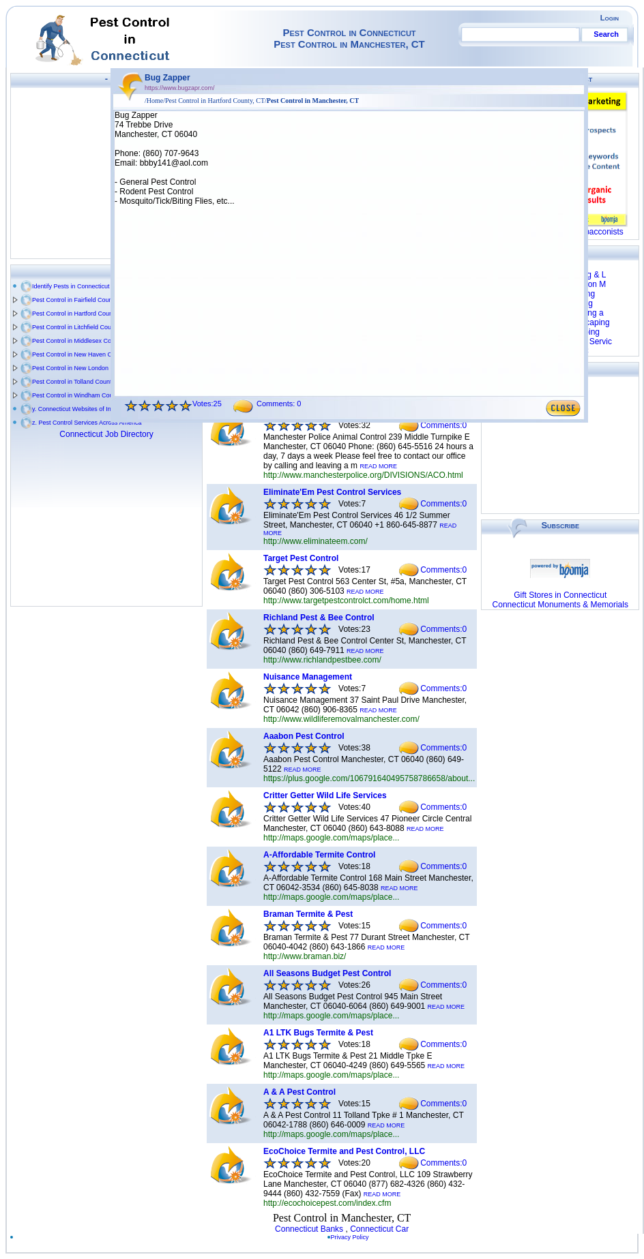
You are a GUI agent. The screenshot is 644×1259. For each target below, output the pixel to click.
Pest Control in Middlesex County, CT (83, 340)
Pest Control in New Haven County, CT (85, 354)
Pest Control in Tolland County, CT (79, 381)
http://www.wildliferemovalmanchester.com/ (341, 719)
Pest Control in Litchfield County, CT (81, 327)
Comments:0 (443, 425)
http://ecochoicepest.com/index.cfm (327, 1203)
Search (606, 34)
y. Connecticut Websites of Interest (79, 409)
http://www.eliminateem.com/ (315, 541)
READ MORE (378, 466)
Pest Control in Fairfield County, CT (80, 300)
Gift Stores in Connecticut (560, 595)
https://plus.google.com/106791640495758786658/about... (369, 778)
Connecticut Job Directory (106, 434)
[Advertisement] (106, 173)
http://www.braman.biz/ (304, 956)
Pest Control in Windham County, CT (82, 395)
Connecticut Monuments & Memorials (560, 604)
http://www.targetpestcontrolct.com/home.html (346, 600)
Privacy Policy (353, 1237)
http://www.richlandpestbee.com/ (322, 660)
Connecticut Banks (309, 1229)
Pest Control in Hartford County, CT (80, 313)
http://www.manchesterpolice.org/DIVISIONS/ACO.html (363, 475)
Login (609, 18)
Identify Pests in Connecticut (71, 286)
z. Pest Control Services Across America (87, 422)
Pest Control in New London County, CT (86, 368)
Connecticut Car (379, 1229)
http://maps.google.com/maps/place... (331, 838)
